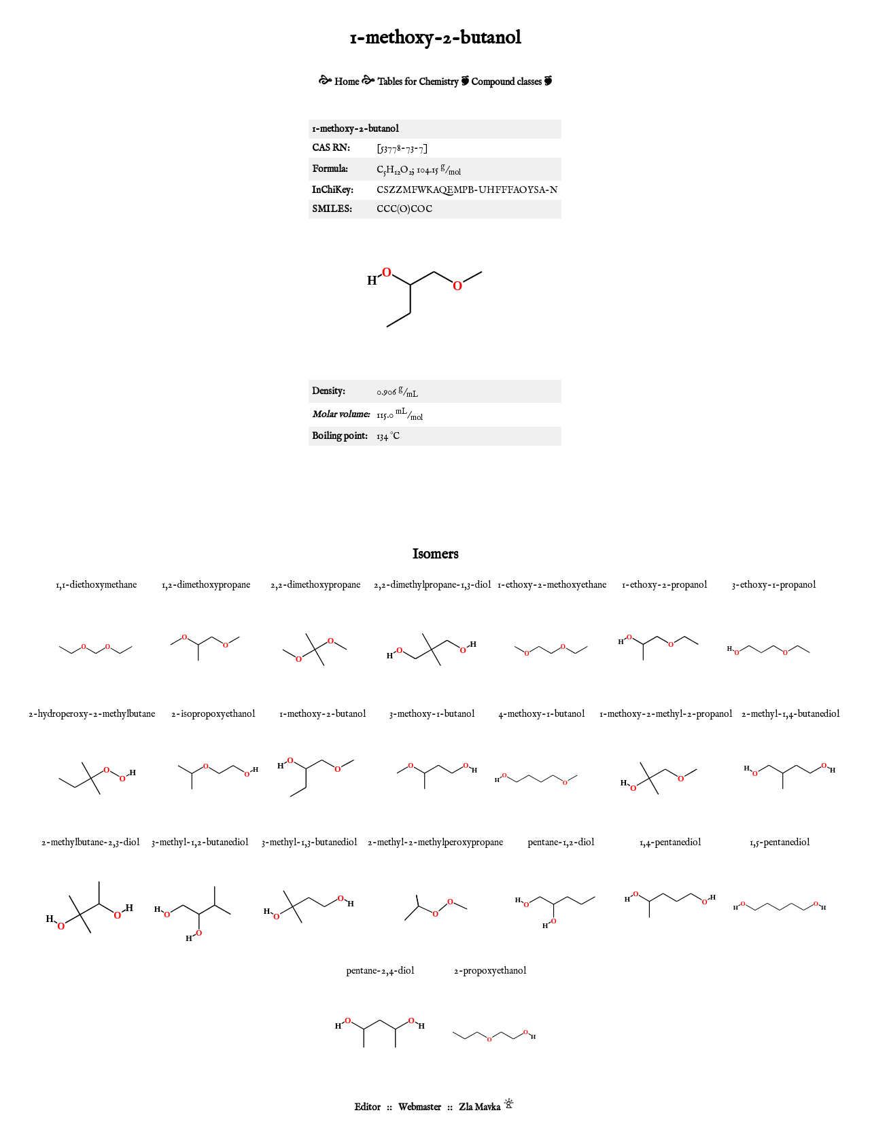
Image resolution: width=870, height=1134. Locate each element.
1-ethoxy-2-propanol (664, 585)
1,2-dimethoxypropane (206, 585)
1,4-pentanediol (670, 842)
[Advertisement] (435, 493)
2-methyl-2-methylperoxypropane (435, 842)
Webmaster (419, 1107)
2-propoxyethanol (490, 971)
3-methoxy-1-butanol (431, 714)
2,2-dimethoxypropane (315, 585)
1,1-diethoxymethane (96, 585)
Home (346, 82)
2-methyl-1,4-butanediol (790, 714)
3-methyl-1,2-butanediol (200, 842)
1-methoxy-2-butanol (322, 714)
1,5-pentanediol (780, 842)
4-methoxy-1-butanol (541, 714)
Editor (367, 1107)
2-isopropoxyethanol (213, 714)
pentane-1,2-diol (561, 842)
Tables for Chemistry (418, 82)
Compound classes (506, 82)
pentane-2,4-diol (380, 971)
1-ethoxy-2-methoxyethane (552, 585)
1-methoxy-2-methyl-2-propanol (665, 714)
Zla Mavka (479, 1107)
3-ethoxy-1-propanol (774, 585)
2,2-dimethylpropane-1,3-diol (432, 585)
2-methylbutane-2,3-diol (90, 842)
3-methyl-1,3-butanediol (309, 842)
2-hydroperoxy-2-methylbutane (92, 714)
